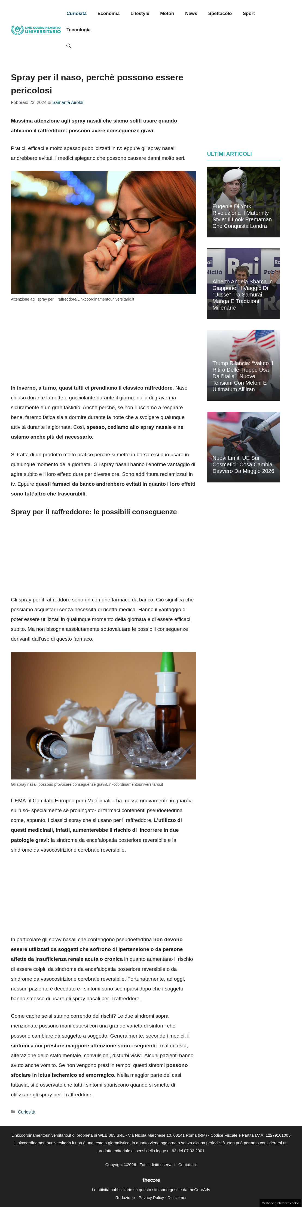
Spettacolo (220, 13)
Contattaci (187, 1164)
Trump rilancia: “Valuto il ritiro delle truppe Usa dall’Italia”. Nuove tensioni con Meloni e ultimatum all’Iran (242, 376)
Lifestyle (139, 13)
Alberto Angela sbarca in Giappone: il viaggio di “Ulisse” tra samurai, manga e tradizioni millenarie (242, 295)
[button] (69, 46)
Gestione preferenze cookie (280, 1203)
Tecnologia (78, 29)
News (191, 13)
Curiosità (76, 13)
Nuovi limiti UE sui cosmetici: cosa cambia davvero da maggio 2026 (243, 464)
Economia (108, 13)
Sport (249, 13)
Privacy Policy (151, 1197)
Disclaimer (177, 1197)
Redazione (125, 1197)
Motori (167, 13)
